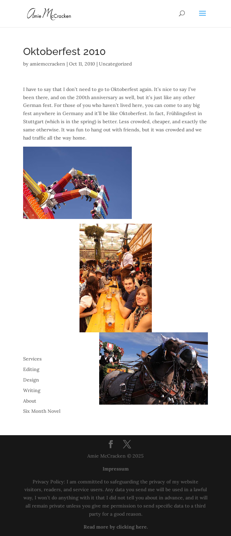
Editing (31, 369)
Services (32, 359)
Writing (31, 390)
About (29, 401)
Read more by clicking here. (116, 527)
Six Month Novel (41, 411)
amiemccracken (47, 64)
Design (31, 380)
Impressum (116, 469)
